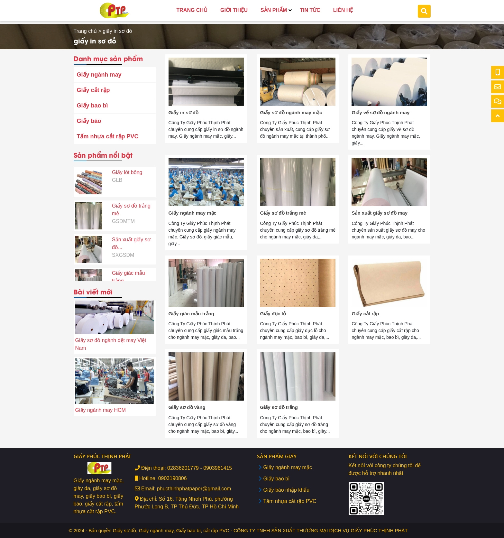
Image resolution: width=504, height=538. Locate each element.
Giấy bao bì (92, 105)
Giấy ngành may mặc (287, 467)
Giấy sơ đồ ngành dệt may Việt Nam (110, 345)
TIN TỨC (310, 10)
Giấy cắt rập (93, 90)
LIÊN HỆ (343, 10)
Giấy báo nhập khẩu (286, 490)
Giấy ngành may (99, 74)
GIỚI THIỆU (234, 10)
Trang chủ (85, 31)
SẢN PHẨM (274, 10)
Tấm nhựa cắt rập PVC (108, 136)
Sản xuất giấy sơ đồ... (131, 229)
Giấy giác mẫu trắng (128, 262)
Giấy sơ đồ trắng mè (131, 195)
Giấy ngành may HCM (100, 411)
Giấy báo (89, 121)
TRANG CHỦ (192, 10)
